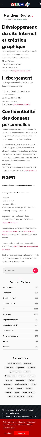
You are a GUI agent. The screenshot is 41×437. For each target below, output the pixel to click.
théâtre (8, 392)
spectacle (31, 368)
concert (22, 376)
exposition (20, 368)
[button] (40, 4)
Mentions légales (8, 410)
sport (17, 392)
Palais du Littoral (14, 364)
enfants (27, 372)
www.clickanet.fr (30, 170)
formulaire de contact (10, 231)
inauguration (20, 380)
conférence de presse (16, 396)
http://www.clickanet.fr (21, 71)
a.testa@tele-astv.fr (10, 222)
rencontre (7, 384)
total (34, 384)
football (20, 388)
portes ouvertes (28, 392)
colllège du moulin (21, 384)
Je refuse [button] (8, 433)
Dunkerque (9, 368)
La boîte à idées (14, 413)
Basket (28, 388)
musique (9, 380)
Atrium (31, 380)
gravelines (28, 364)
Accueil (7, 19)
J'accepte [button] (21, 433)
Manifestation (10, 376)
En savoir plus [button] (8, 427)
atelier (30, 396)
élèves (10, 388)
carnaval (31, 376)
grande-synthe (15, 372)
